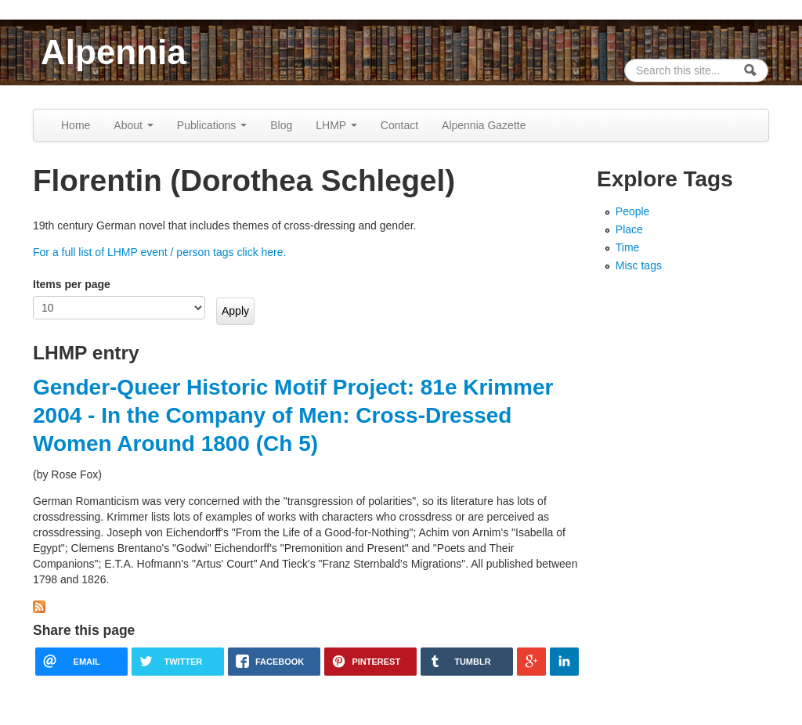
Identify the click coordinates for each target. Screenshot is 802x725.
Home (75, 125)
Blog (281, 125)
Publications (212, 125)
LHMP (336, 125)
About (133, 125)
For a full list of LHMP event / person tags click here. (159, 252)
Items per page (71, 284)
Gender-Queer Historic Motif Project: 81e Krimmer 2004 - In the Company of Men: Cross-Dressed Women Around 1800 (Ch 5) (293, 415)
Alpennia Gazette (484, 125)
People (633, 211)
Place (629, 229)
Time (628, 247)
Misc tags (639, 265)
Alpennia (113, 52)
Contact (399, 125)
